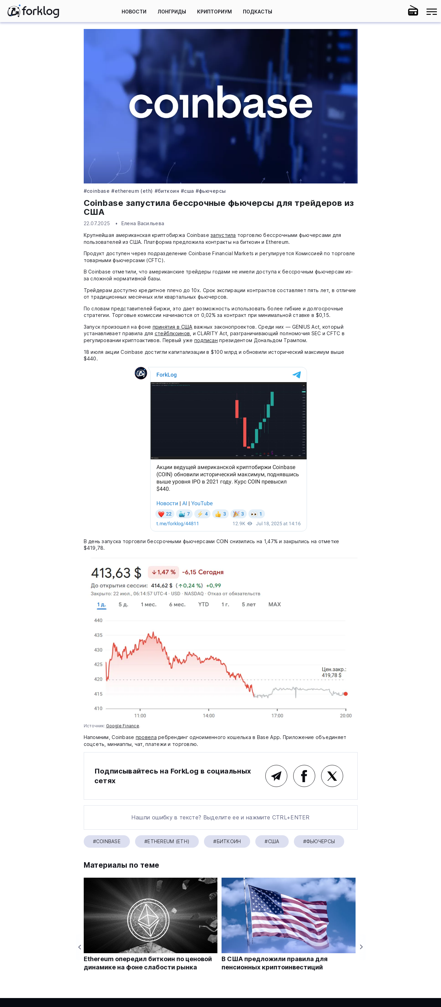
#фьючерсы (211, 191)
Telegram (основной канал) (276, 776)
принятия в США (173, 327)
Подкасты (257, 11)
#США (187, 191)
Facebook (304, 776)
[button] (394, 11)
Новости (134, 11)
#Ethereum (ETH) (132, 191)
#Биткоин (167, 191)
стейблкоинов (172, 333)
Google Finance (122, 725)
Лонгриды (171, 11)
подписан (206, 340)
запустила (223, 235)
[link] (33, 11)
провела (146, 737)
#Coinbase (97, 191)
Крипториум (214, 11)
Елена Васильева (142, 223)
